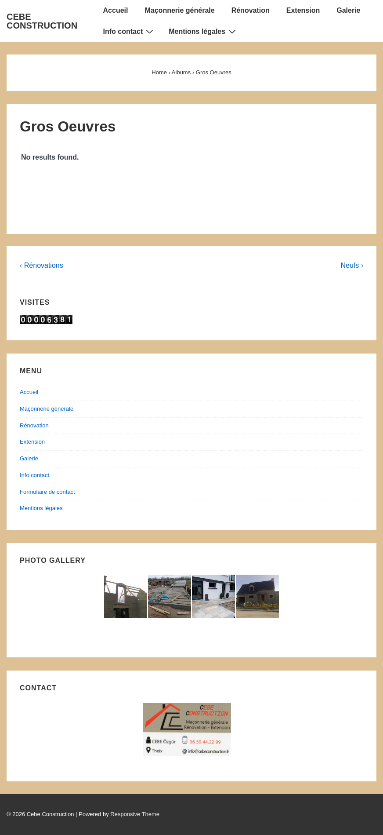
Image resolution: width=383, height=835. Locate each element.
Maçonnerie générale (179, 10)
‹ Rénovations (41, 265)
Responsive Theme (134, 814)
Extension (303, 10)
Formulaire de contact (47, 492)
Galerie (348, 10)
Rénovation (250, 10)
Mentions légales (203, 31)
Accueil (115, 10)
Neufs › (351, 265)
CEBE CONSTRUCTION (42, 21)
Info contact (129, 31)
